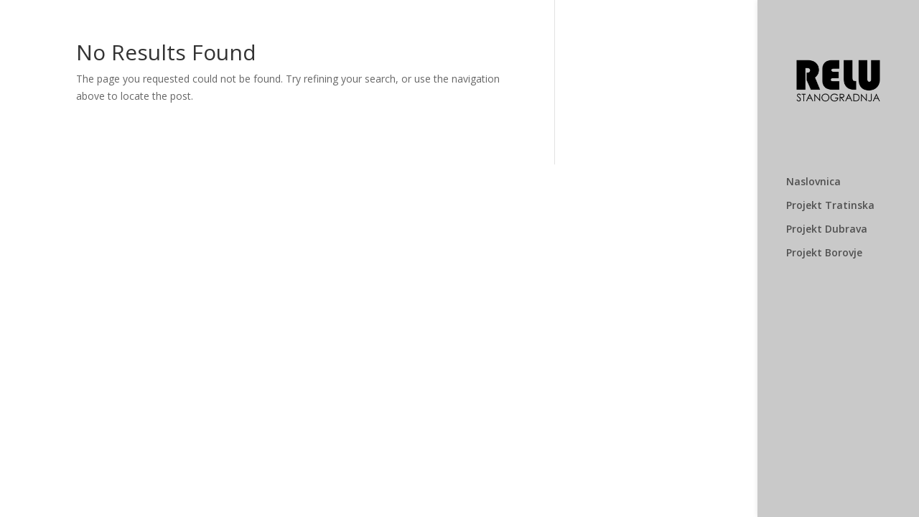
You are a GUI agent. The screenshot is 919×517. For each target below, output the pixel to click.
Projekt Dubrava (826, 230)
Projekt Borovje (824, 253)
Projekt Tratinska (830, 206)
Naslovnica (813, 182)
